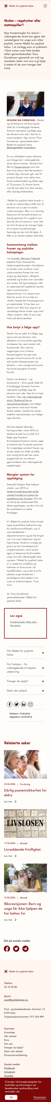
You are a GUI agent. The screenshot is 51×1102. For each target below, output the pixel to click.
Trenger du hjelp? (17, 681)
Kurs (6, 1040)
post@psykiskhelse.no (16, 999)
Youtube (8, 1075)
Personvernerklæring (15, 1055)
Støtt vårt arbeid (17, 690)
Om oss (8, 1043)
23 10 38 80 (10, 986)
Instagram (9, 1071)
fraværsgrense (22, 166)
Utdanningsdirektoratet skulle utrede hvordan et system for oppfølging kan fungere (23, 495)
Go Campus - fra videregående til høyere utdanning (21, 667)
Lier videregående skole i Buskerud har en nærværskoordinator (24, 400)
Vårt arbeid (10, 1036)
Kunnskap (9, 1032)
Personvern (39, 1097)
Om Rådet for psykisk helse (20, 652)
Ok (11, 1097)
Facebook (9, 1068)
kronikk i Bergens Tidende (26, 258)
